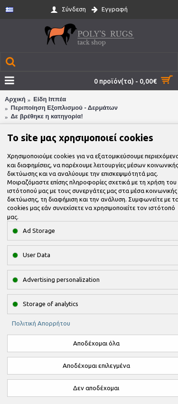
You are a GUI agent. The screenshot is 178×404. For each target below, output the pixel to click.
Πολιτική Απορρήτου (41, 323)
